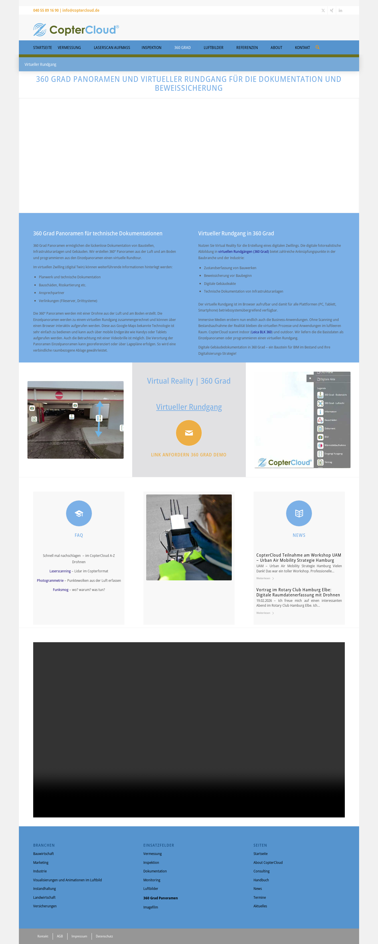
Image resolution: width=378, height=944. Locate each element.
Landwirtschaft (44, 897)
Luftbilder (150, 888)
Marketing (40, 862)
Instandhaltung (44, 888)
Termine (260, 897)
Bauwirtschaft (43, 853)
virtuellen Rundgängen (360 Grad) (243, 251)
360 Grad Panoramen (160, 897)
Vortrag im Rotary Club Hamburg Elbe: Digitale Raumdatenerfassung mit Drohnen (298, 592)
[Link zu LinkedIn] (340, 10)
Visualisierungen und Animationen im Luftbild (67, 879)
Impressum (79, 936)
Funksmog (61, 589)
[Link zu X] (323, 10)
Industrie (40, 871)
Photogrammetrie (50, 580)
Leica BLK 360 (262, 331)
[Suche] (317, 47)
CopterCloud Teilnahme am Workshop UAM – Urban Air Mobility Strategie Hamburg (298, 557)
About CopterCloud (268, 862)
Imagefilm (150, 907)
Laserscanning (61, 571)
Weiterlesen (266, 578)
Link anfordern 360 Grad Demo (189, 455)
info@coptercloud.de (80, 10)
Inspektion (151, 862)
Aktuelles (260, 905)
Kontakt (42, 936)
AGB (60, 936)
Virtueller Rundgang (189, 406)
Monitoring (151, 879)
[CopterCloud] (76, 27)
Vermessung (152, 853)
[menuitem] (317, 45)
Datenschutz (104, 936)
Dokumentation (155, 871)
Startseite (261, 853)
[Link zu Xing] (332, 10)
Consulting (262, 871)
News (258, 888)
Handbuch (261, 879)
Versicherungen (45, 905)
